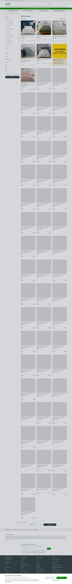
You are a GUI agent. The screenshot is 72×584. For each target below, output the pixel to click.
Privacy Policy (8, 582)
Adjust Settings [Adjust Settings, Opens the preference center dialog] (56, 580)
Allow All (61, 577)
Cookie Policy (36, 580)
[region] (36, 579)
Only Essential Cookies (50, 577)
